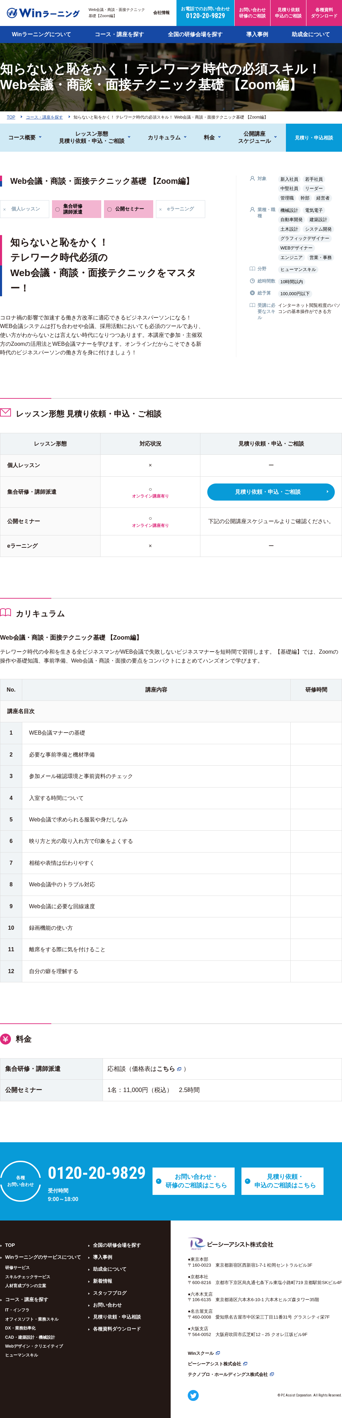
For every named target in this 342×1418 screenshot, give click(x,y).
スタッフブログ (110, 1293)
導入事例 (257, 34)
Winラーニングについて (41, 34)
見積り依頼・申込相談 (117, 1317)
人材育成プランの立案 (25, 1285)
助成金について (311, 34)
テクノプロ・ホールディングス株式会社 (228, 1374)
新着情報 (102, 1281)
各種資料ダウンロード (117, 1329)
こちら (166, 1068)
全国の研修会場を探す (195, 34)
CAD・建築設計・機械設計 (30, 1337)
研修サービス (17, 1267)
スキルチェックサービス (27, 1276)
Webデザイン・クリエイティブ (34, 1346)
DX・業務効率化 (20, 1328)
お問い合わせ (107, 1305)
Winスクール (201, 1353)
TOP (10, 1245)
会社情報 (161, 12)
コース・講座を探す (119, 34)
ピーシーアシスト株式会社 (214, 1363)
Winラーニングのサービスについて (43, 1257)
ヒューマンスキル (21, 1355)
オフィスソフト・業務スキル (31, 1319)
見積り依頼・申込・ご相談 (268, 492)
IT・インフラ (17, 1310)
